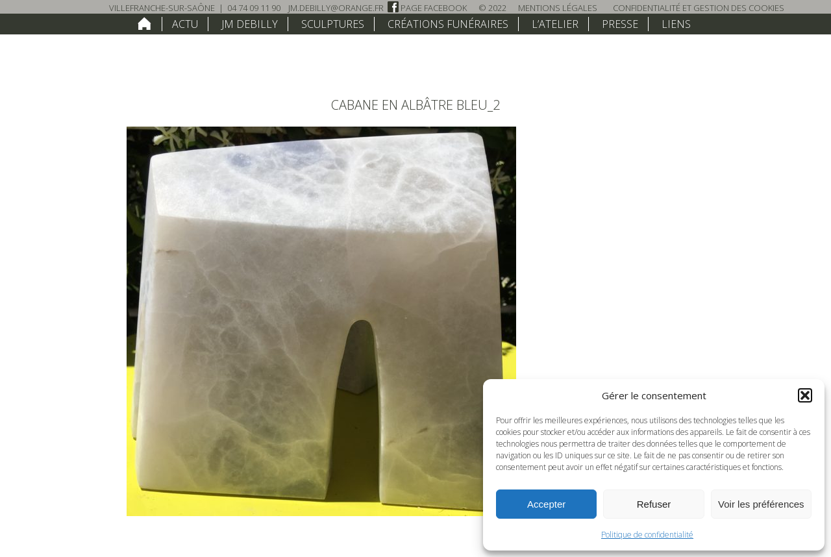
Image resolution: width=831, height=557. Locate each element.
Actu (185, 24)
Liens (676, 24)
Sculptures (332, 24)
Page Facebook (427, 8)
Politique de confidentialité (647, 534)
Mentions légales (557, 8)
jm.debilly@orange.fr (336, 8)
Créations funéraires (448, 24)
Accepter (546, 504)
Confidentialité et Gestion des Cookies (698, 8)
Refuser (654, 504)
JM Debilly (249, 24)
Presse (620, 24)
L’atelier (555, 24)
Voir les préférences (761, 504)
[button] (805, 395)
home (144, 23)
